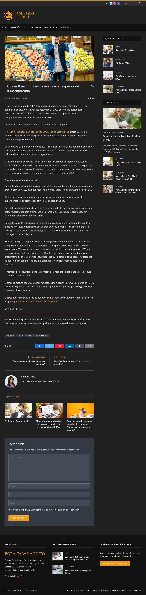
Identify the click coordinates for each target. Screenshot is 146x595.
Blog (26, 27)
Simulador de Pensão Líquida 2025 (128, 91)
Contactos (65, 27)
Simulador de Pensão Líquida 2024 (78, 571)
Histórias (36, 27)
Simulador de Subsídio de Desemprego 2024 (126, 177)
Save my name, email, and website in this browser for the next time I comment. (45, 510)
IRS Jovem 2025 (122, 63)
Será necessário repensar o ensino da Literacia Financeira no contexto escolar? (80, 425)
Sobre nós (15, 27)
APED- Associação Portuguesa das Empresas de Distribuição (38, 131)
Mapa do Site (83, 590)
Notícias (90, 98)
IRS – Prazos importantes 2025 (126, 77)
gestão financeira (24, 335)
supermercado (42, 335)
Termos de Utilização (100, 590)
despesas (10, 335)
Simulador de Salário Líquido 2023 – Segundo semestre (77, 558)
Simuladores (50, 27)
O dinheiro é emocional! (17, 421)
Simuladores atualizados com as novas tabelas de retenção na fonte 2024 (48, 424)
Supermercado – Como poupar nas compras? (34, 301)
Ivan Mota (109, 132)
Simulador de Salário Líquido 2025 (128, 164)
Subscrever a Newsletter (115, 563)
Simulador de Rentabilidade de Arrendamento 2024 (127, 191)
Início (4, 27)
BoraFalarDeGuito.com (29, 590)
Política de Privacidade (121, 590)
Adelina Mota (12, 98)
